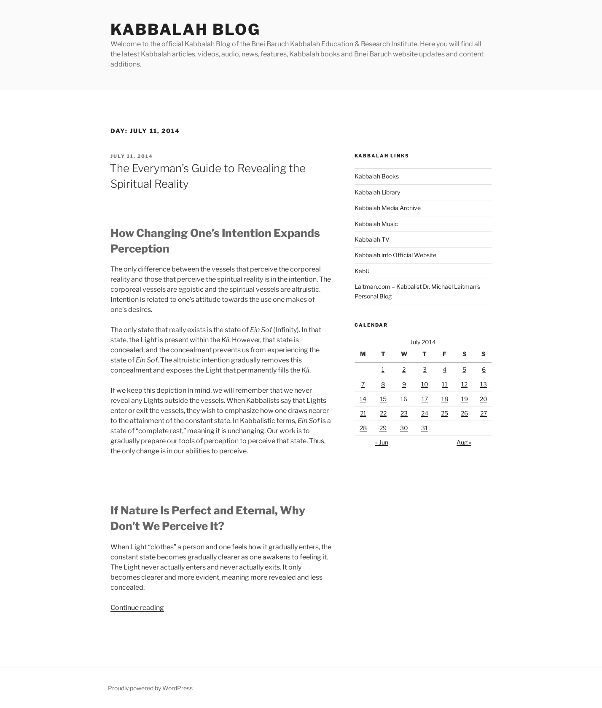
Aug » (464, 442)
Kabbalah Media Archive (388, 207)
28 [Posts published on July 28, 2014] (363, 427)
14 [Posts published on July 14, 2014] (363, 398)
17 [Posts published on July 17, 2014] (425, 398)
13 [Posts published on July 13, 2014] (483, 384)
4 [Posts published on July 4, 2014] (444, 369)
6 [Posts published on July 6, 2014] (484, 369)
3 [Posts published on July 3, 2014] (425, 369)
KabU (362, 270)
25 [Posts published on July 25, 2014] (444, 413)
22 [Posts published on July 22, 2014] (383, 413)
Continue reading (137, 608)
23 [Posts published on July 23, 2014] (404, 413)
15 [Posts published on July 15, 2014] (383, 398)
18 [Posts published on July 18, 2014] (444, 398)
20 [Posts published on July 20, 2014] (483, 398)
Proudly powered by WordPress (150, 688)
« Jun (381, 442)
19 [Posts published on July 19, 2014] (464, 398)
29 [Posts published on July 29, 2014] (383, 427)
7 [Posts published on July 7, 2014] (363, 384)
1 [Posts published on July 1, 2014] (383, 369)
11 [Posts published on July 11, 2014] (445, 384)
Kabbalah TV (372, 239)
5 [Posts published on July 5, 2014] (464, 369)
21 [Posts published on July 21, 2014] (363, 413)
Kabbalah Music (376, 223)
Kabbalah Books (377, 176)
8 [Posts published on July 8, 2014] (383, 384)
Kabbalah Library (377, 192)
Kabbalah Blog (185, 29)
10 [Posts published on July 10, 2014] (424, 384)
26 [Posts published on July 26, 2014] (464, 413)
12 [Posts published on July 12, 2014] (464, 384)
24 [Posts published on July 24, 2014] (424, 413)
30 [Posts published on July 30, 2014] (404, 427)
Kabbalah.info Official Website (395, 254)
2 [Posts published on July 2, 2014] (404, 369)
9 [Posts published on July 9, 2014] (404, 384)
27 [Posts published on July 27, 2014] (483, 413)
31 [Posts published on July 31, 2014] (424, 427)
